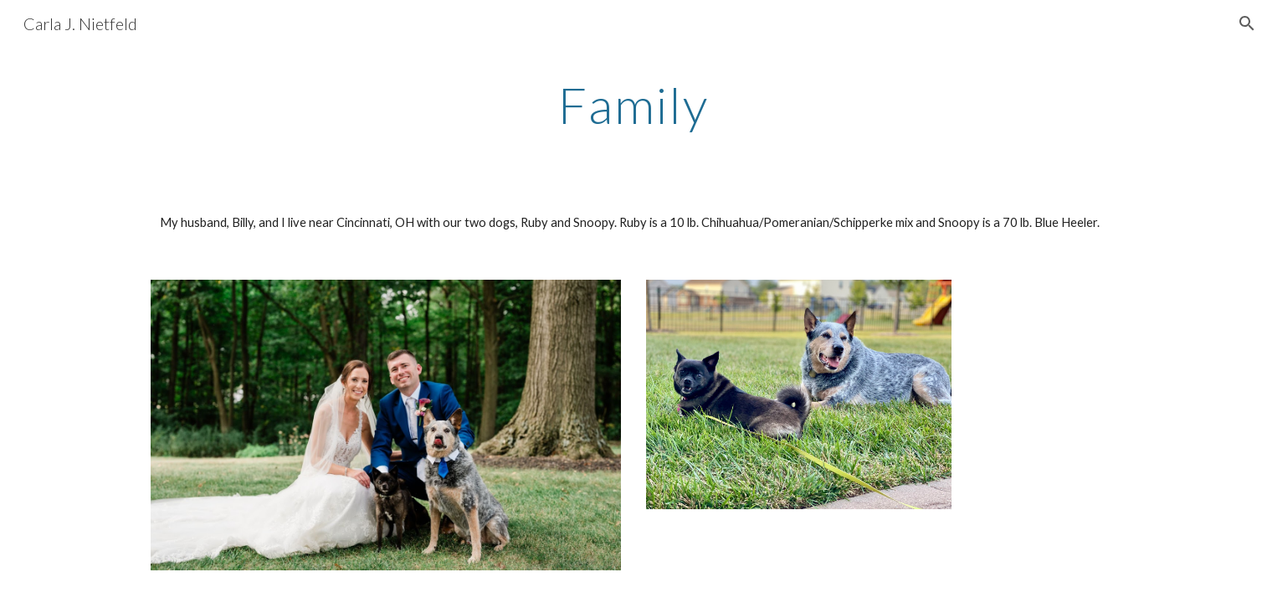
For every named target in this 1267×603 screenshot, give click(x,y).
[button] (1247, 23)
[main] (633, 104)
